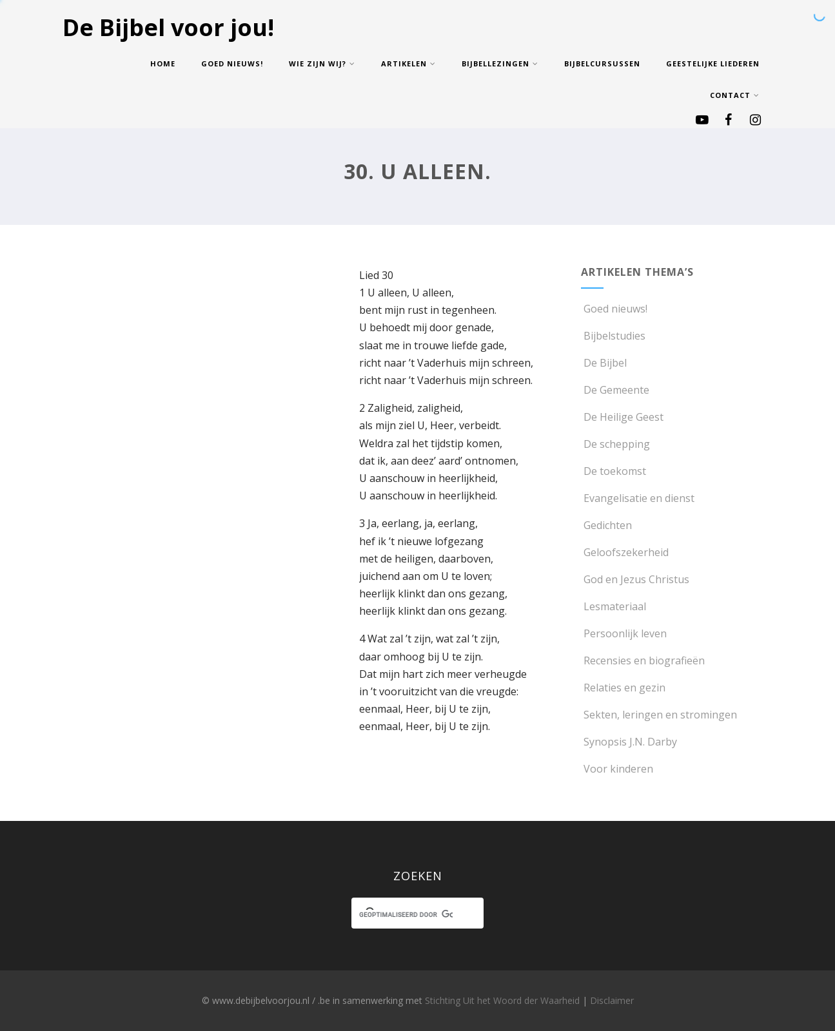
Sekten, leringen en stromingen (659, 715)
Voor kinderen (617, 769)
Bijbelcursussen (602, 63)
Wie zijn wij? (322, 63)
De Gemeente (615, 390)
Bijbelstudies (613, 336)
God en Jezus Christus (635, 579)
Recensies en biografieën (643, 660)
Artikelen (408, 63)
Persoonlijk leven (624, 633)
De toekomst (613, 471)
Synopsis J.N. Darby (629, 742)
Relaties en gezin (623, 687)
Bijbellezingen (500, 63)
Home (162, 63)
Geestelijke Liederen (713, 63)
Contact (735, 95)
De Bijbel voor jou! (168, 27)
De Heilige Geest (622, 417)
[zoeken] (405, 915)
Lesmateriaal (613, 606)
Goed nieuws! (232, 63)
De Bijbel (604, 363)
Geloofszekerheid (625, 552)
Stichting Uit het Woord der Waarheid (502, 1000)
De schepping (615, 444)
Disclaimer (612, 1000)
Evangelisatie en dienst (637, 498)
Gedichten (606, 525)
